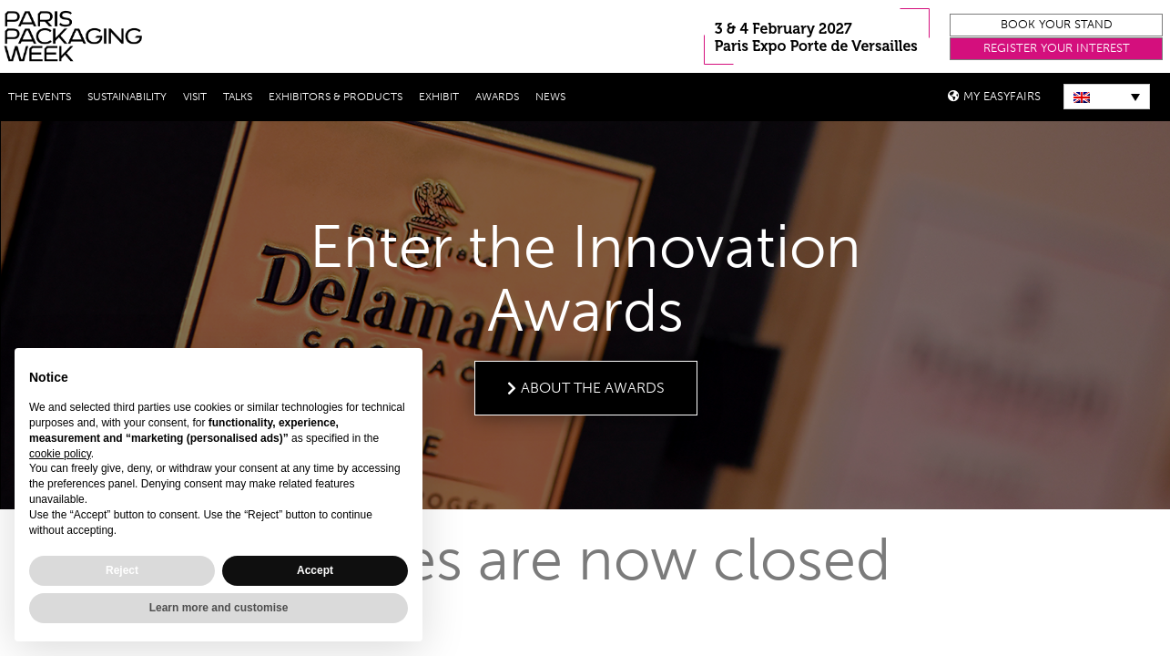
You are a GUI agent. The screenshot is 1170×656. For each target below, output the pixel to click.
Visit (195, 96)
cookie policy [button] (60, 453)
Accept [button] (315, 570)
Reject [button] (122, 570)
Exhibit (439, 96)
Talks (237, 96)
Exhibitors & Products (335, 96)
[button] (1056, 25)
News (550, 96)
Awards (497, 96)
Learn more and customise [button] (219, 607)
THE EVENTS (39, 96)
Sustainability (127, 96)
